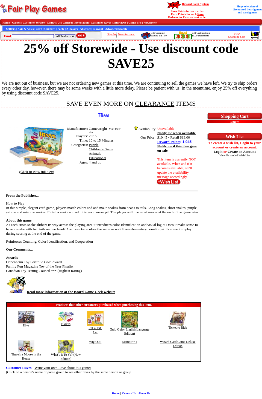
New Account (126, 34)
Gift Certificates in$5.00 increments (201, 34)
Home (6, 22)
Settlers (10, 28)
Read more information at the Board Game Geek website (60, 292)
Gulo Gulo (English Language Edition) (129, 331)
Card (39, 28)
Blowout (98, 28)
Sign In (111, 34)
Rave (200, 14)
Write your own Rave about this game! (62, 368)
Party (60, 28)
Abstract (85, 28)
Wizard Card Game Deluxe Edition (177, 344)
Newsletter (150, 22)
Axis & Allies (25, 28)
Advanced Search (116, 28)
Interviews (119, 22)
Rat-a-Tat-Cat (95, 330)
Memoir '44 (129, 342)
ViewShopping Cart (236, 35)
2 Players (72, 28)
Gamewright (98, 129)
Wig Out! (95, 342)
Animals (95, 153)
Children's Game (101, 149)
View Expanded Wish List (234, 155)
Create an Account (242, 152)
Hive (26, 325)
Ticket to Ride (177, 327)
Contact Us (54, 22)
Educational (97, 158)
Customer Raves (101, 22)
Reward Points (168, 142)
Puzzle (94, 145)
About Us (144, 393)
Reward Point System (195, 3)
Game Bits (135, 22)
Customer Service (34, 22)
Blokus (65, 324)
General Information (76, 22)
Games (16, 22)
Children (49, 28)
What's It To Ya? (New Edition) (66, 357)
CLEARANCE (154, 103)
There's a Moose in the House (26, 356)
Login (218, 152)
